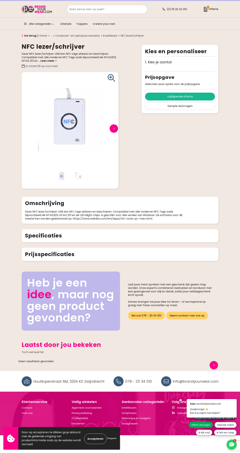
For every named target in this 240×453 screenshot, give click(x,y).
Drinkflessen (129, 411)
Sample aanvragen (180, 106)
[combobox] (103, 9)
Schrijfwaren (129, 416)
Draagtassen (130, 427)
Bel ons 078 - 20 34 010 (146, 318)
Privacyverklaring (82, 416)
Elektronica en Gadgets (136, 421)
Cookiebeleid (80, 421)
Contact (27, 411)
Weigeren (112, 438)
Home (43, 36)
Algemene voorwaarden (87, 411)
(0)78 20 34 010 (177, 9)
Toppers (82, 24)
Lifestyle (65, 24)
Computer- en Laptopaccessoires (77, 36)
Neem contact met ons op (187, 318)
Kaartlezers (110, 36)
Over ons (27, 416)
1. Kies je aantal (158, 62)
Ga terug (30, 36)
